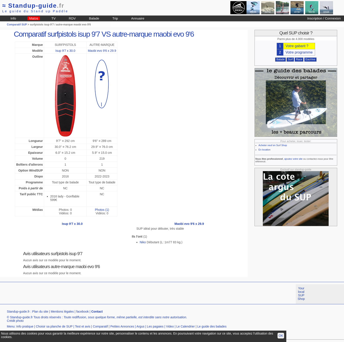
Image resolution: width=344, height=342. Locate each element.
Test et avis (82, 326)
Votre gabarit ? (297, 46)
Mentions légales (62, 311)
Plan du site (40, 311)
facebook (82, 311)
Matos (33, 18)
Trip (115, 18)
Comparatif (100, 326)
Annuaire (137, 18)
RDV (72, 18)
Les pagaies (155, 326)
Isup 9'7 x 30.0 (65, 50)
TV (53, 18)
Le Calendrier (185, 326)
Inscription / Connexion (324, 18)
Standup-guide (33, 5)
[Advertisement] (80, 294)
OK (281, 335)
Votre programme (299, 52)
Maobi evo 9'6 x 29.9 (102, 50)
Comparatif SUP (17, 24)
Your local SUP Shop (301, 293)
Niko (143, 242)
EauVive (310, 59)
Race (299, 59)
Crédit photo (15, 320)
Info (13, 18)
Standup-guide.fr (18, 311)
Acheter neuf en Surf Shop (272, 145)
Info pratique (24, 326)
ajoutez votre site (293, 159)
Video (170, 326)
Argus (140, 326)
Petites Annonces (122, 326)
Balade (94, 18)
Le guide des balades (211, 326)
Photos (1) (102, 209)
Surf (290, 59)
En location (264, 149)
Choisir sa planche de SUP (54, 326)
